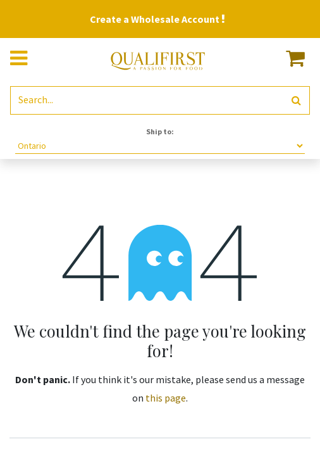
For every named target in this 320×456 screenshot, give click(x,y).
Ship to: (160, 131)
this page (165, 397)
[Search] (296, 100)
